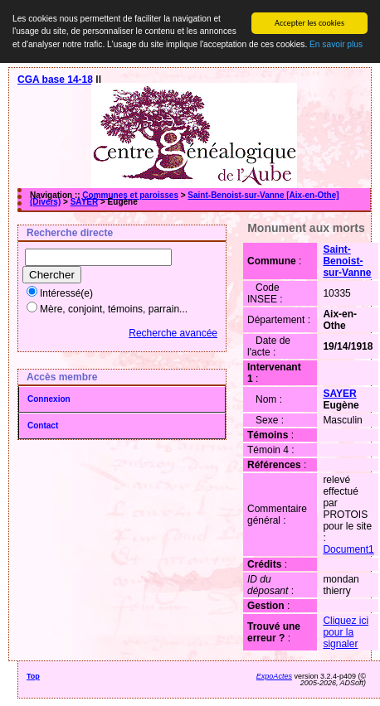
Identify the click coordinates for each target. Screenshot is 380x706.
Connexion (49, 399)
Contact (42, 425)
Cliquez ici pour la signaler (345, 632)
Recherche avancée (173, 333)
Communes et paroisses (130, 195)
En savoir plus (336, 44)
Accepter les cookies (309, 22)
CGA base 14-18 (55, 79)
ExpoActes (274, 676)
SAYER (85, 201)
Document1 (348, 549)
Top (33, 676)
